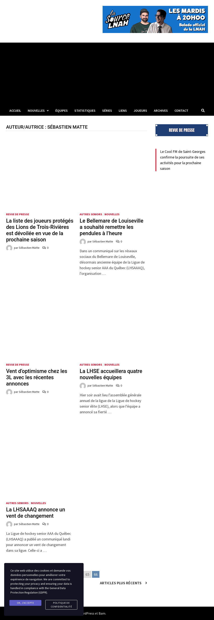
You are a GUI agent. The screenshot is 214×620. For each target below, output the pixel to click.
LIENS (123, 110)
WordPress (86, 613)
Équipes (61, 110)
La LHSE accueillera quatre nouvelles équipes (111, 374)
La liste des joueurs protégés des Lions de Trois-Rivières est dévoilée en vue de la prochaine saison (39, 230)
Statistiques (85, 110)
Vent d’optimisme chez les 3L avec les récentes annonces (36, 377)
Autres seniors (91, 214)
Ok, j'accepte (25, 602)
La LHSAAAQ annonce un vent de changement (35, 513)
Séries (107, 110)
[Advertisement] (107, 74)
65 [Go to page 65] (87, 574)
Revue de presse (17, 214)
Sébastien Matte (29, 248)
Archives (161, 110)
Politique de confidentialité (61, 604)
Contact (181, 110)
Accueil (15, 110)
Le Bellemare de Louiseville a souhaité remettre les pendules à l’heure (111, 227)
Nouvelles (36, 110)
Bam (102, 613)
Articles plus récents (120, 583)
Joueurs (140, 110)
